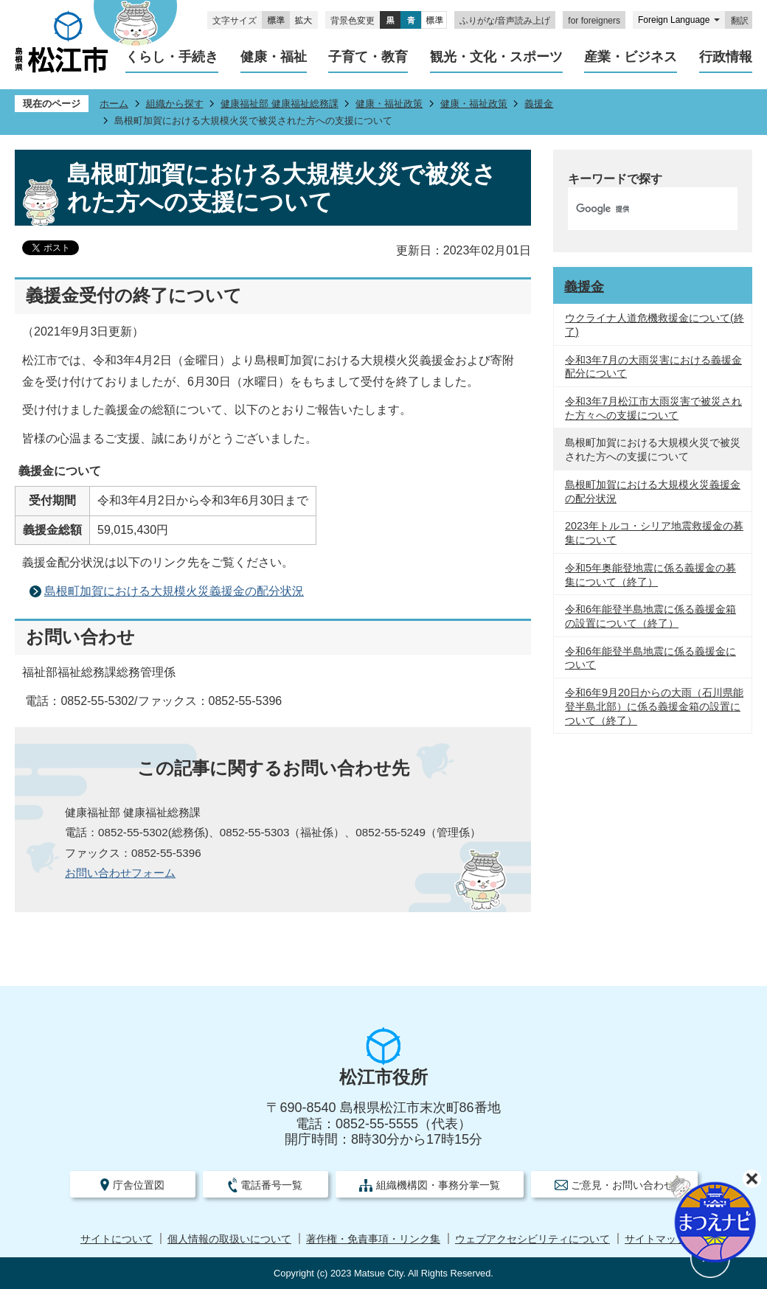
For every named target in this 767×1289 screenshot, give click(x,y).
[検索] (637, 208)
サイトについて (116, 1239)
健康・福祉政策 (389, 103)
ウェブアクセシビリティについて (532, 1239)
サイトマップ (656, 1239)
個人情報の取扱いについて (229, 1239)
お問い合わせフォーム (120, 872)
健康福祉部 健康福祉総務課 (280, 103)
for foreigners (594, 20)
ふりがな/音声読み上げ (504, 20)
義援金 (538, 103)
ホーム (114, 103)
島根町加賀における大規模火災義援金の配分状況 (174, 591)
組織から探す (175, 103)
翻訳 (740, 20)
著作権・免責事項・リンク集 (373, 1239)
